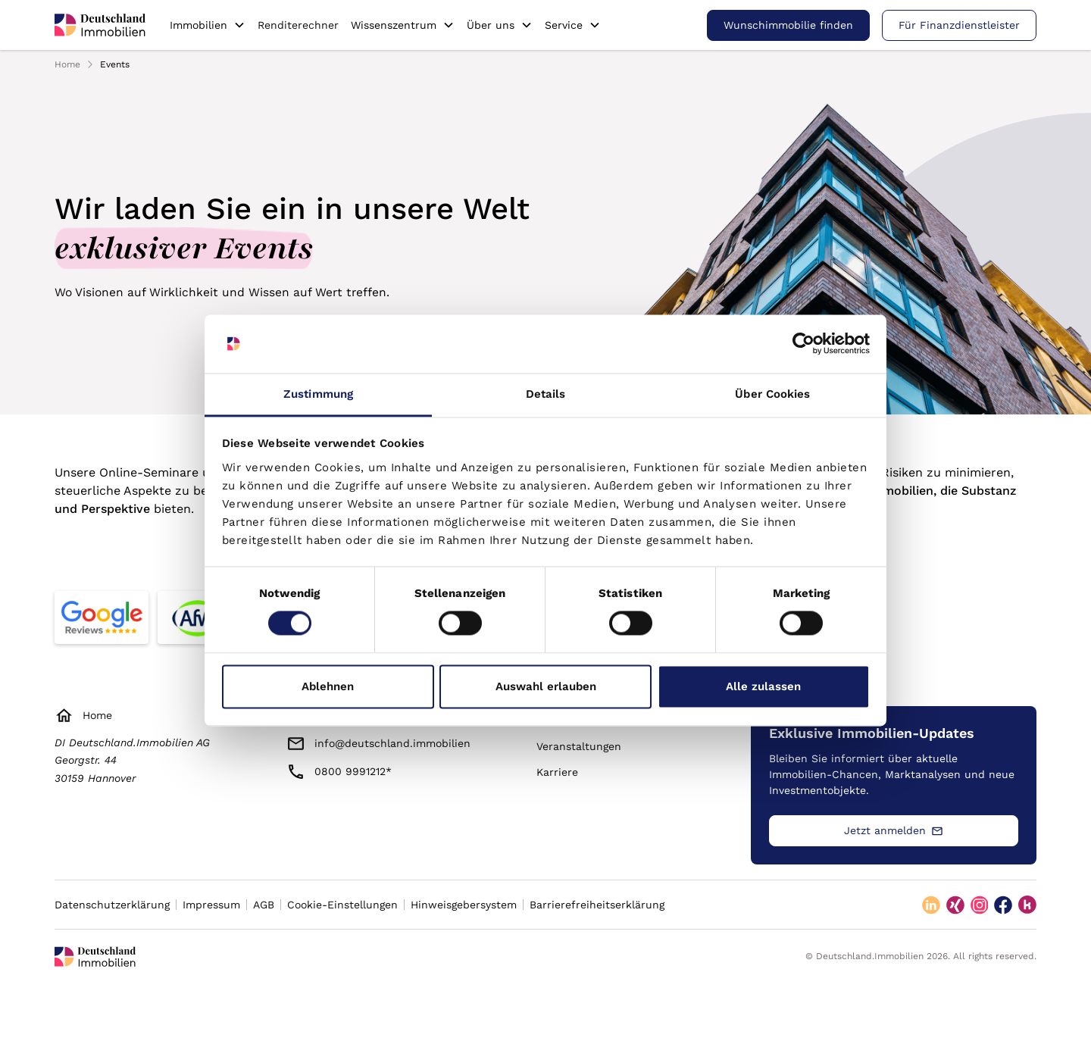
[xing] (955, 905)
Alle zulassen (763, 686)
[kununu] (1027, 905)
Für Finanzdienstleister (959, 25)
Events (115, 64)
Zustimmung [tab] (318, 394)
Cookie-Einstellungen (342, 905)
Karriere (557, 772)
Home (67, 64)
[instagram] (980, 905)
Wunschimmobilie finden (788, 25)
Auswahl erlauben (545, 686)
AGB (263, 905)
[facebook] (1003, 905)
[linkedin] (931, 905)
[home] (100, 25)
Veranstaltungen (578, 746)
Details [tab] (546, 394)
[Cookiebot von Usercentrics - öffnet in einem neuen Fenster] (803, 344)
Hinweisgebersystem (464, 905)
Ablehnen (328, 686)
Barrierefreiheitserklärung (597, 905)
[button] (208, 25)
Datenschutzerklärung (112, 905)
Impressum (211, 905)
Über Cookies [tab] (772, 394)
